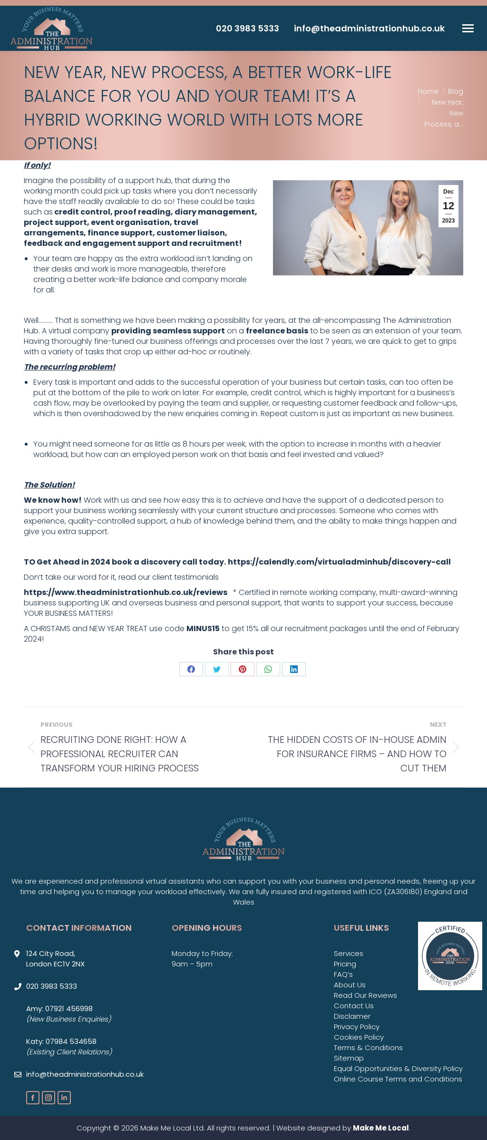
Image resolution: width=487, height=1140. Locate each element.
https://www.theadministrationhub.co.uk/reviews (125, 592)
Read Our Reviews (365, 995)
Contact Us (354, 1006)
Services (348, 953)
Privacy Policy (357, 1027)
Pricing (345, 964)
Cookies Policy (359, 1037)
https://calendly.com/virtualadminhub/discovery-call (339, 561)
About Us (350, 985)
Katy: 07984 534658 (61, 1041)
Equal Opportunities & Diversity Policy (398, 1068)
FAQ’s (343, 974)
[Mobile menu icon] (467, 28)
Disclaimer (352, 1016)
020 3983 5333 (247, 28)
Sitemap (349, 1058)
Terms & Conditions (368, 1047)
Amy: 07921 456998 (59, 1008)
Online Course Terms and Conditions (398, 1079)
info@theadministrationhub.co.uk (369, 28)
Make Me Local (381, 1128)
